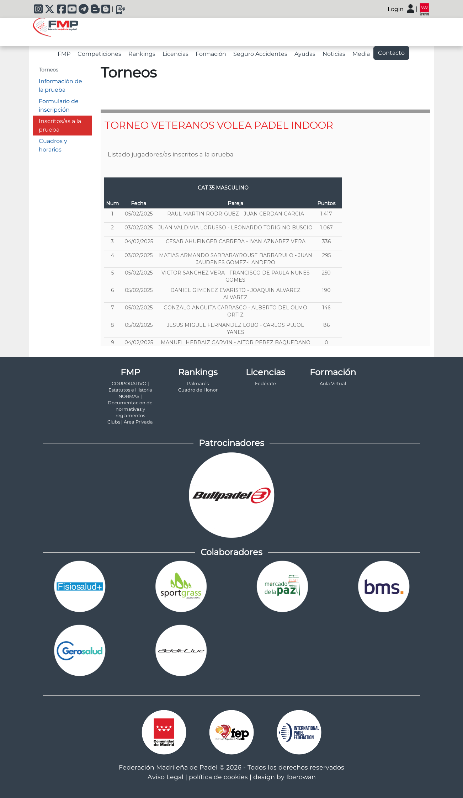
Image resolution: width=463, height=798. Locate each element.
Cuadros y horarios (53, 145)
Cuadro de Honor (198, 390)
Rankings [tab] (141, 53)
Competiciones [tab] (99, 53)
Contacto (391, 52)
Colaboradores (231, 552)
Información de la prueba (60, 85)
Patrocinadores (231, 443)
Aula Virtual (333, 383)
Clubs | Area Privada (130, 422)
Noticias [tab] (334, 53)
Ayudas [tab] (304, 53)
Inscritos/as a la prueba (60, 125)
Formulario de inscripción (59, 105)
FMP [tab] (64, 53)
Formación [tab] (211, 53)
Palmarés (198, 383)
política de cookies (218, 777)
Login (396, 9)
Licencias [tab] (175, 53)
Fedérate (265, 383)
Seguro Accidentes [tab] (260, 53)
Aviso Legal (165, 777)
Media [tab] (361, 53)
